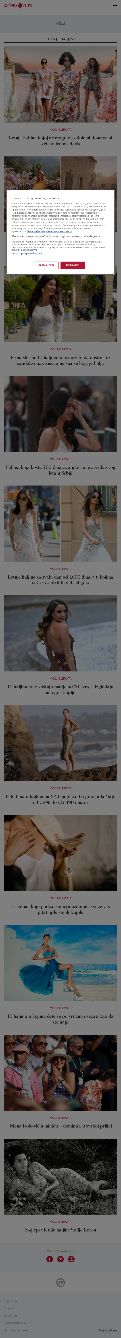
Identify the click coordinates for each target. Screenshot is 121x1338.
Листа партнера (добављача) (27, 254)
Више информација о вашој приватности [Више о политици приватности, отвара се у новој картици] (49, 232)
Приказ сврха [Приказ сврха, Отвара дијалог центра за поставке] (46, 265)
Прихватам (72, 265)
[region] (60, 232)
